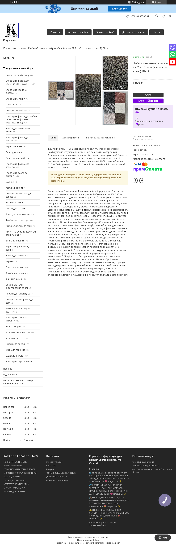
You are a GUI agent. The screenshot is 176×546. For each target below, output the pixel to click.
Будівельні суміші (15, 355)
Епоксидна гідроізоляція (19, 361)
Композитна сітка (15, 338)
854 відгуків (138, 2)
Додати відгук (163, 16)
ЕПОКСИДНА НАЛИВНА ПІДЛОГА (19, 469)
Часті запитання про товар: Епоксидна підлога (18, 382)
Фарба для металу (16, 255)
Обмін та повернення (57, 480)
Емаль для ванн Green (17, 158)
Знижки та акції (54, 461)
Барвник (10, 261)
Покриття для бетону (17, 74)
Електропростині (15, 267)
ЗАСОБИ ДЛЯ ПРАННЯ (14, 491)
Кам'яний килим (36, 48)
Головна (55, 32)
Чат (162, 537)
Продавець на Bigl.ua (88, 539)
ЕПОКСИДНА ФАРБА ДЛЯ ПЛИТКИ (20, 472)
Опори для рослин (15, 208)
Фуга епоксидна (14, 202)
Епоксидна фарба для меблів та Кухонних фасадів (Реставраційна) (21, 119)
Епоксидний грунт (15, 98)
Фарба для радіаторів (17, 219)
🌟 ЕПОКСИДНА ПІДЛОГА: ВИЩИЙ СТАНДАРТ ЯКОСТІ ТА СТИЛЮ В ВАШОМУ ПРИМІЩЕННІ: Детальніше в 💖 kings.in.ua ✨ (109, 514)
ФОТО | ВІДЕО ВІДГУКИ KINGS (61, 472)
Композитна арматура (18, 332)
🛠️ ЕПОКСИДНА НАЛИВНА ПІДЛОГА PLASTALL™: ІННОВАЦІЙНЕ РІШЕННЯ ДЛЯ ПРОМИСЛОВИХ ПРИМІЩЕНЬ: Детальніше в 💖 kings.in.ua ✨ (109, 502)
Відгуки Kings (10, 374)
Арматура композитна (18, 214)
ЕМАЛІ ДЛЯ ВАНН (12, 476)
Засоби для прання (16, 273)
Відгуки (50, 469)
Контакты (51, 465)
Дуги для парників (15, 349)
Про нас (7, 368)
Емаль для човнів (15, 240)
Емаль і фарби (13, 326)
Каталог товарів (77, 32)
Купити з (148, 100)
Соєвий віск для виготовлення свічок (17, 286)
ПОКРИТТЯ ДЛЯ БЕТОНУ (15, 461)
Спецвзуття (12, 104)
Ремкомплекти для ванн (19, 225)
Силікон (10, 181)
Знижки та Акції (105, 32)
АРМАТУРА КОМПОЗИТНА (16, 484)
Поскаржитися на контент (80, 543)
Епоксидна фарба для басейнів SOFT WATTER (18, 82)
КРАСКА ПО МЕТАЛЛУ (14, 487)
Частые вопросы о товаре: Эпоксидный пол (103, 524)
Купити (148, 95)
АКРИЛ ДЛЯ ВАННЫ (13, 465)
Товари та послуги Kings (18, 68)
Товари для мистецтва (18, 293)
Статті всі (94, 468)
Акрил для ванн (14, 146)
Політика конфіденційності (145, 465)
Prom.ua (104, 536)
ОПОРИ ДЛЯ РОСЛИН (14, 480)
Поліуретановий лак (17, 110)
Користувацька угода (143, 461)
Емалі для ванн (14, 152)
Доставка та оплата (133, 32)
